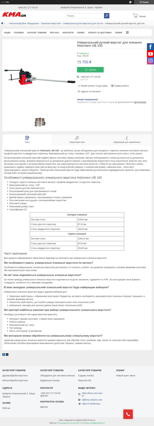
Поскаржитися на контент (69, 423)
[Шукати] (106, 15)
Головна (19, 32)
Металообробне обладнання (24, 23)
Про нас (54, 32)
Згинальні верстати (51, 23)
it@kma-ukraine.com (92, 400)
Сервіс (81, 32)
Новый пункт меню (125, 375)
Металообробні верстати (15, 380)
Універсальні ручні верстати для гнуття (83, 23)
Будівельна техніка (49, 380)
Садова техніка (86, 375)
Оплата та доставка (100, 32)
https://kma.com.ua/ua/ (92, 394)
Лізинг (119, 32)
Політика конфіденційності (93, 423)
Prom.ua (91, 420)
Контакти (68, 32)
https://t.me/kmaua (91, 403)
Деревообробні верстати (15, 375)
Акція (7, 32)
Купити (92, 70)
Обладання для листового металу (57, 375)
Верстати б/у (84, 380)
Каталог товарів (36, 32)
